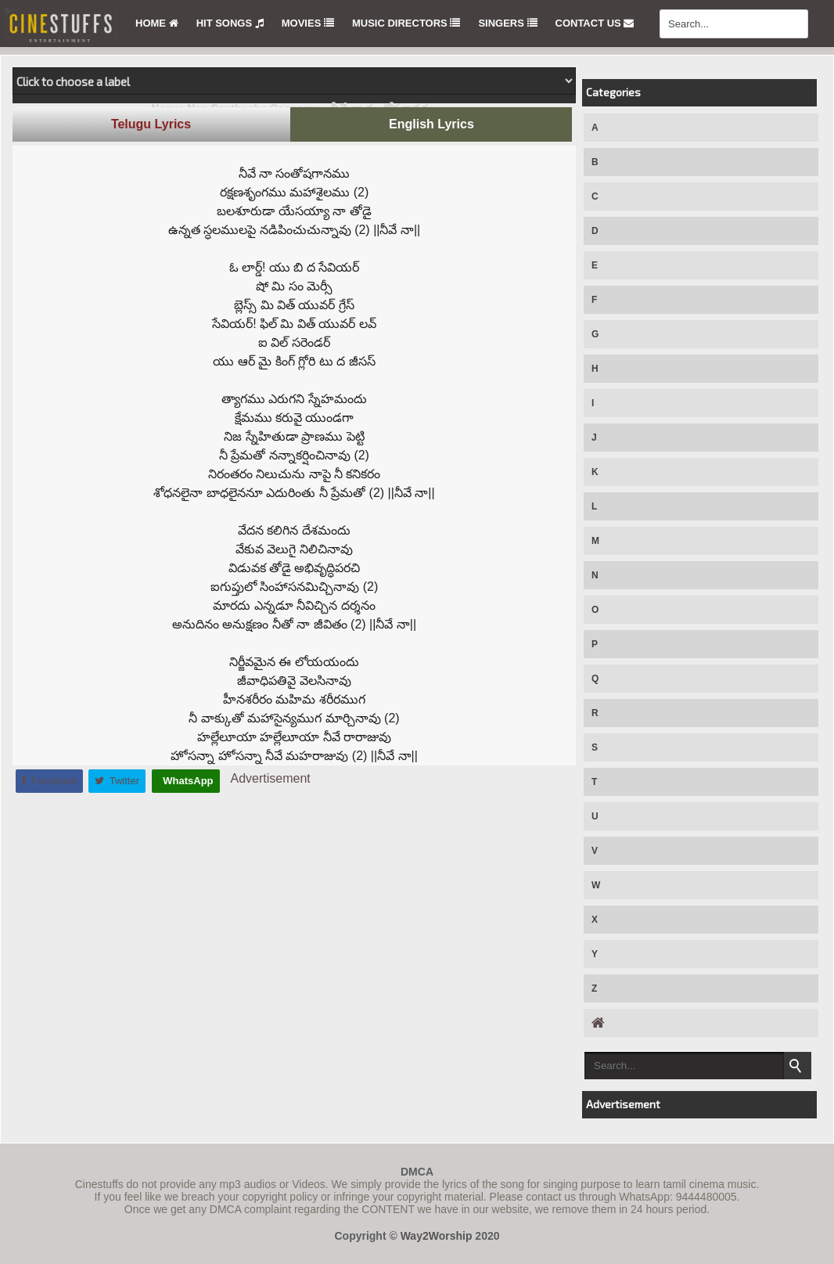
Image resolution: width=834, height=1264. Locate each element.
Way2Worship (437, 1236)
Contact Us (594, 23)
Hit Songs (230, 23)
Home (156, 23)
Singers (507, 23)
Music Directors (406, 23)
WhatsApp (187, 781)
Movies (308, 23)
